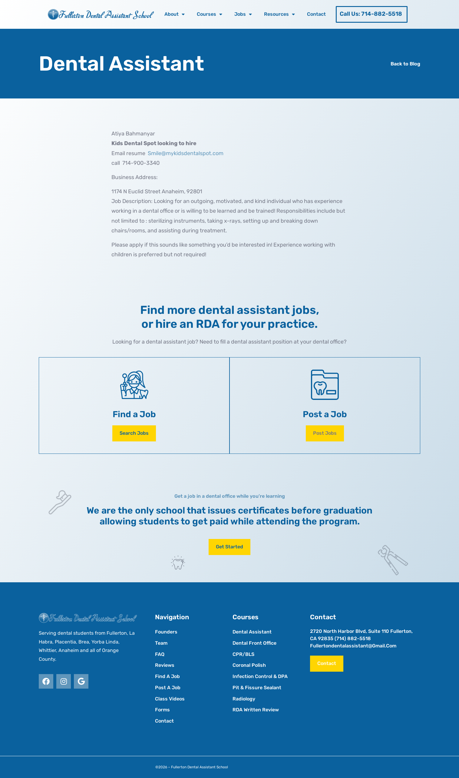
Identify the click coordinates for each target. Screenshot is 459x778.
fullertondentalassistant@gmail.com (353, 646)
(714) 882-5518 (353, 638)
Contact (316, 14)
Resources (279, 14)
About (174, 14)
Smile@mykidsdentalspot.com (185, 153)
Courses (209, 14)
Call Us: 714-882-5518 (371, 13)
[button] (325, 433)
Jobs (243, 14)
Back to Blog (405, 64)
